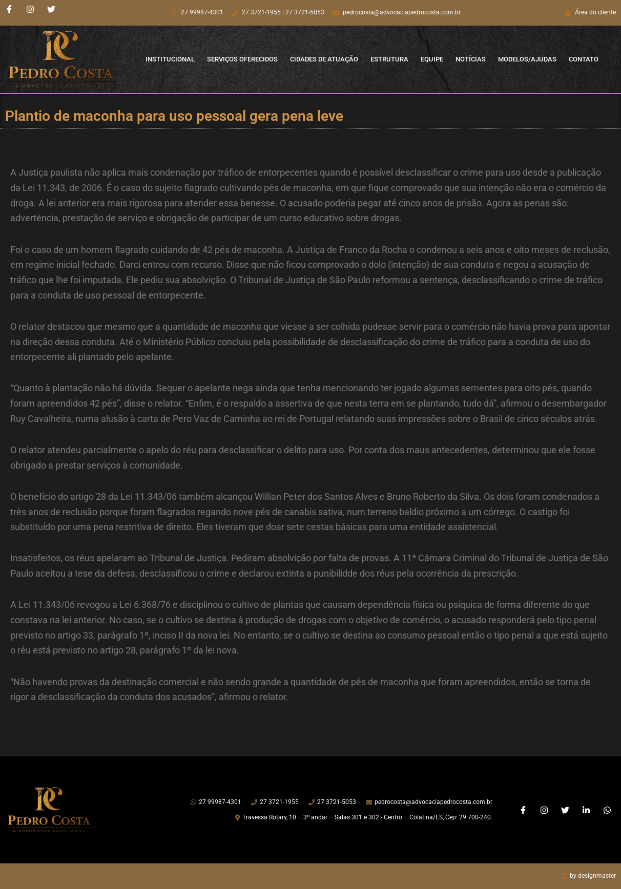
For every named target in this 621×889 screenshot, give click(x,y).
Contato (583, 59)
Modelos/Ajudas (527, 59)
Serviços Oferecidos (242, 59)
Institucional (170, 59)
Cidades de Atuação (324, 59)
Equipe (432, 59)
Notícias (471, 59)
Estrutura (389, 59)
